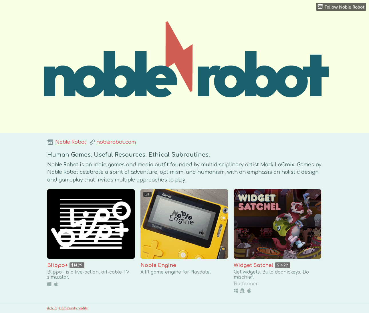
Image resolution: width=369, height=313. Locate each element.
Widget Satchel (253, 265)
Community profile (73, 308)
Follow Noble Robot (341, 6)
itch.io (52, 308)
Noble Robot (70, 142)
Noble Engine (158, 265)
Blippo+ (57, 265)
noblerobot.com (116, 142)
